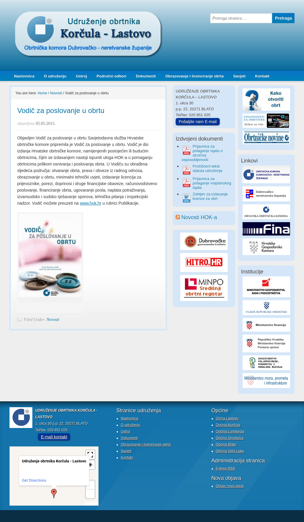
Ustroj (81, 76)
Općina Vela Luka (230, 451)
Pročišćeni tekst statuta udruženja (207, 168)
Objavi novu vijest (230, 486)
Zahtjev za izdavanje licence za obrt (210, 196)
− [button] (90, 493)
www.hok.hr (90, 203)
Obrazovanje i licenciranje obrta (192, 76)
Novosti (53, 319)
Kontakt (262, 76)
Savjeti (237, 76)
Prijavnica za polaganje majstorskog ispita (212, 183)
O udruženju (55, 76)
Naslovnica (24, 76)
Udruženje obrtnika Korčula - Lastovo (69, 16)
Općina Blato (226, 445)
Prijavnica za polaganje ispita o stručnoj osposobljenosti (202, 153)
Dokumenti (146, 76)
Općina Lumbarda (230, 431)
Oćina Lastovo (227, 418)
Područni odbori (109, 76)
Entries (225, 469)
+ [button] (90, 484)
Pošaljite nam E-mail (198, 121)
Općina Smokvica (229, 438)
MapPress (91, 503)
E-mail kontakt (54, 437)
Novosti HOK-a (199, 217)
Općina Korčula (228, 425)
